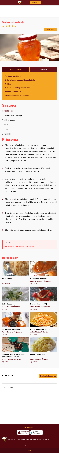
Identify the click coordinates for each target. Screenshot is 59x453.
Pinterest (32, 445)
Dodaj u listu (50, 29)
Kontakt (47, 439)
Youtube (18, 445)
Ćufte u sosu (10, 84)
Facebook (6, 445)
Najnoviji (43, 69)
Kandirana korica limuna (43, 324)
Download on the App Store (23, 432)
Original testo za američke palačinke (20, 80)
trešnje (31, 246)
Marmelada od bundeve (15, 324)
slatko (21, 246)
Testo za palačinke (13, 76)
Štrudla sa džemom (13, 92)
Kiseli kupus (15, 273)
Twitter (12, 445)
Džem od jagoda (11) (43, 298)
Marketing (40, 439)
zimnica (11, 246)
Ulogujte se (35, 2)
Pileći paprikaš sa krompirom (17, 95)
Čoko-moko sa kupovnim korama (18, 88)
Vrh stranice (29, 427)
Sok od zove (15, 298)
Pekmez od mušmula (43, 273)
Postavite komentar (48, 376)
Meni (29, 450)
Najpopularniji (15, 69)
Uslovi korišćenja (31, 439)
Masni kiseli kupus (43, 350)
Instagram (25, 445)
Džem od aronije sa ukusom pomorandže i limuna (15, 350)
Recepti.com (4, 439)
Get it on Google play (36, 432)
